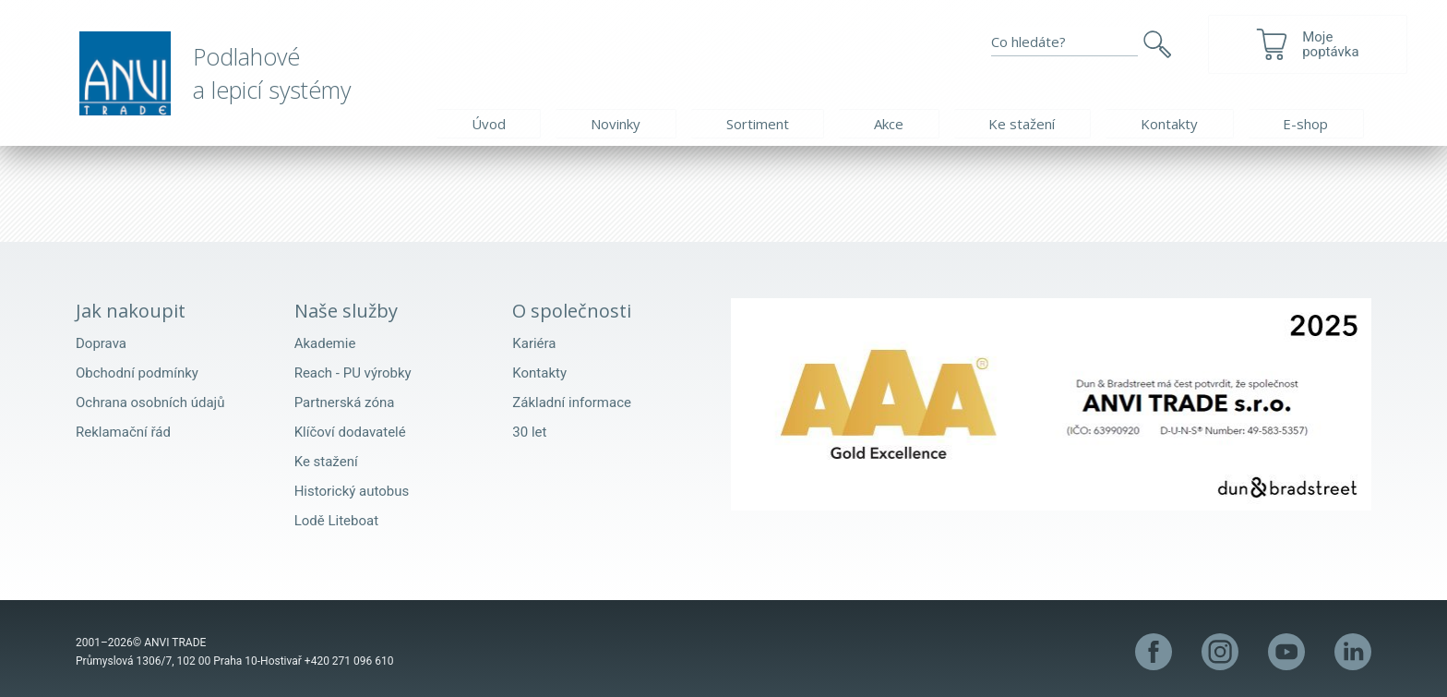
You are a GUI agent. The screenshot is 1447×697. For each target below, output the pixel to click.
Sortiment (757, 123)
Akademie (325, 343)
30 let (529, 432)
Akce (888, 123)
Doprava (101, 343)
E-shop (1305, 123)
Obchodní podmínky (137, 373)
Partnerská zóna (344, 402)
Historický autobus (352, 491)
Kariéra (534, 343)
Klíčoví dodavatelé (350, 432)
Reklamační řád (123, 432)
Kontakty (1169, 123)
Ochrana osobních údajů (150, 402)
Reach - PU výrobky (353, 373)
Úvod (489, 123)
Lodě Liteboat (336, 520)
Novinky (615, 123)
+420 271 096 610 (349, 661)
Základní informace (571, 402)
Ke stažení (1021, 123)
